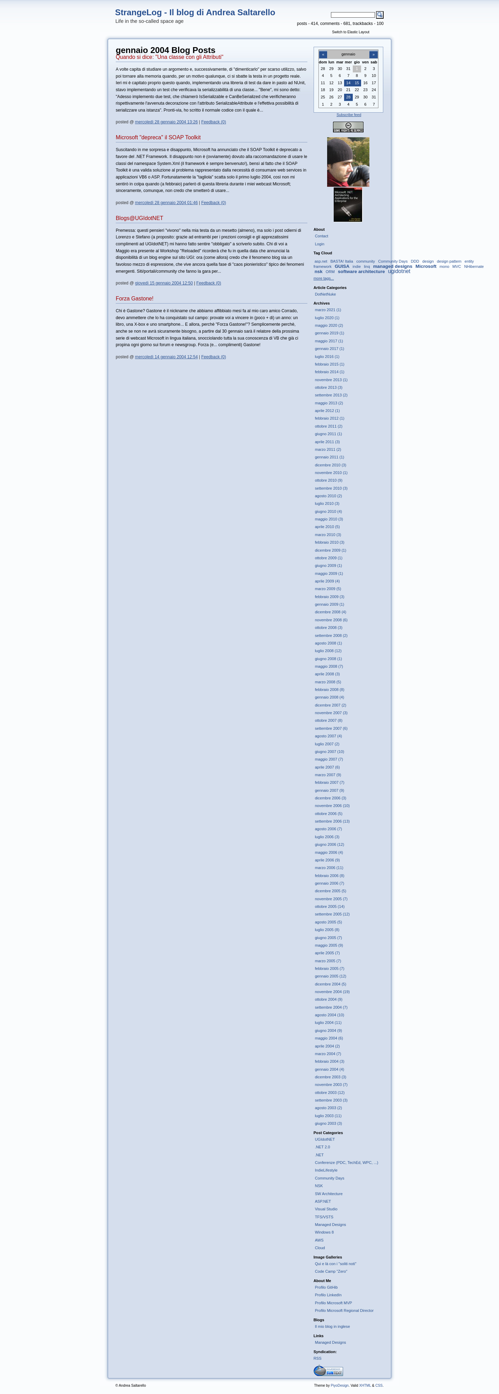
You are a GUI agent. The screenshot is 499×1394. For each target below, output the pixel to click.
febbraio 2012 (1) (329, 418)
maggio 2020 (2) (329, 325)
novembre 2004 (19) (332, 992)
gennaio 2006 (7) (329, 883)
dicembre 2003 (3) (331, 1077)
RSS (318, 1358)
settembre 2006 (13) (332, 821)
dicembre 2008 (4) (331, 612)
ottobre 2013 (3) (329, 387)
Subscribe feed (348, 115)
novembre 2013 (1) (331, 380)
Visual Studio (326, 1209)
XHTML (365, 1385)
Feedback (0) (213, 122)
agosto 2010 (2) (328, 496)
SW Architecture (329, 1194)
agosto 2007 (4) (328, 736)
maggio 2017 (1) (329, 341)
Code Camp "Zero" (331, 1271)
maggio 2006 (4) (329, 852)
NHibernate (474, 266)
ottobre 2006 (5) (329, 814)
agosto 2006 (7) (328, 829)
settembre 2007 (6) (331, 728)
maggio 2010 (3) (329, 519)
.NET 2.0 (322, 1147)
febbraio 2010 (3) (329, 542)
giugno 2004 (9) (328, 1030)
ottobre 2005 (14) (330, 906)
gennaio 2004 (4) (329, 1069)
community (365, 261)
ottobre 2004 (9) (329, 999)
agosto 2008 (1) (328, 643)
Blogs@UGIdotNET (139, 218)
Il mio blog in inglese (332, 1326)
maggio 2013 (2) (329, 403)
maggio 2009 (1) (329, 573)
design (428, 261)
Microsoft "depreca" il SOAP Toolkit (158, 137)
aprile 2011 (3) (327, 442)
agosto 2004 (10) (329, 1015)
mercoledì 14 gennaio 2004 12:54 (166, 356)
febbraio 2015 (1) (329, 364)
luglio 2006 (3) (327, 837)
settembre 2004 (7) (331, 1007)
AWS (319, 1240)
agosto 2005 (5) (328, 922)
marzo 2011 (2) (328, 449)
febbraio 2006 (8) (329, 876)
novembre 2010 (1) (331, 473)
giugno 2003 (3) (328, 1123)
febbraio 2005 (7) (329, 968)
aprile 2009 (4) (327, 581)
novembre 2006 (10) (332, 806)
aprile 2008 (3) (327, 674)
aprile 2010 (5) (327, 527)
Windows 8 (324, 1232)
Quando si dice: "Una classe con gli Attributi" (170, 57)
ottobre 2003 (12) (330, 1092)
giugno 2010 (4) (328, 511)
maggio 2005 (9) (329, 945)
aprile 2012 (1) (327, 411)
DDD (415, 261)
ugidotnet (399, 271)
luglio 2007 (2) (327, 744)
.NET (319, 1155)
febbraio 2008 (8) (329, 689)
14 (348, 83)
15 (357, 83)
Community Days (393, 261)
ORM (330, 272)
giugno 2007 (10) (329, 751)
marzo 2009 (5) (328, 589)
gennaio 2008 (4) (329, 697)
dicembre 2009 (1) (331, 550)
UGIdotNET (325, 1139)
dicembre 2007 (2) (331, 705)
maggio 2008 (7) (329, 666)
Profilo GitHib (326, 1287)
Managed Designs (330, 1224)
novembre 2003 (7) (331, 1084)
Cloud (320, 1248)
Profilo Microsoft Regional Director (344, 1310)
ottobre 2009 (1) (329, 558)
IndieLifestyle (326, 1170)
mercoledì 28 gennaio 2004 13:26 (166, 122)
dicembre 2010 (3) (331, 465)
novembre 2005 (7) (331, 899)
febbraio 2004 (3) (329, 1061)
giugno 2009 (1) (328, 565)
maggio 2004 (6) (329, 1038)
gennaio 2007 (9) (329, 790)
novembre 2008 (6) (331, 620)
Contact (322, 236)
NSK (319, 1186)
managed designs (392, 266)
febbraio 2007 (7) (329, 782)
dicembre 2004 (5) (331, 984)
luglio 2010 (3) (327, 503)
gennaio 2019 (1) (329, 333)
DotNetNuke (325, 294)
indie (356, 266)
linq (367, 266)
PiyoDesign (340, 1385)
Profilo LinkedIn (328, 1295)
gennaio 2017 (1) (329, 349)
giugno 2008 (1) (328, 659)
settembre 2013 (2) (331, 395)
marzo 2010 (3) (328, 535)
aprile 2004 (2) (327, 1046)
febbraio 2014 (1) (329, 372)
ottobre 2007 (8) (329, 720)
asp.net (321, 261)
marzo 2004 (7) (328, 1054)
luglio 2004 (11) (328, 1022)
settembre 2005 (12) (332, 914)
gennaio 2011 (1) (329, 457)
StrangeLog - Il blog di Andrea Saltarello (195, 12)
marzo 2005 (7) (328, 961)
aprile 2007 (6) (327, 767)
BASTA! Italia (341, 261)
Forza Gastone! (135, 298)
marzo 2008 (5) (328, 682)
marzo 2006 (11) (329, 868)
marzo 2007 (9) (328, 775)
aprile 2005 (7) (327, 953)
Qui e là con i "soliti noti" (336, 1264)
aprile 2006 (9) (327, 860)
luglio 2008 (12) (328, 651)
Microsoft (425, 266)
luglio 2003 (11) (328, 1116)
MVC (457, 266)
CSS (379, 1385)
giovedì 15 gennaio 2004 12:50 (164, 283)
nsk (319, 271)
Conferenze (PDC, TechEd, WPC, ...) (346, 1162)
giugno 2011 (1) (328, 434)
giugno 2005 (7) (328, 938)
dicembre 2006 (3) (331, 798)
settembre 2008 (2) (331, 635)
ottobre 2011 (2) (329, 426)
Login (319, 244)
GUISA (342, 266)
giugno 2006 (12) (329, 844)
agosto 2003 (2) (328, 1108)
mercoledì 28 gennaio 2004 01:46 (166, 202)
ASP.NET (323, 1201)
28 (348, 97)
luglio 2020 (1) (327, 318)
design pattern (449, 261)
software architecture (361, 271)
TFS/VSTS (324, 1217)
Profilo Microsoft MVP (333, 1303)
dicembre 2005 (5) (331, 891)
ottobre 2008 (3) (329, 627)
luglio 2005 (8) (327, 930)
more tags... (324, 278)
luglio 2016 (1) (327, 356)
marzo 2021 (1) (328, 310)
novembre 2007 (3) (331, 713)
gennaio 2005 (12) (331, 976)
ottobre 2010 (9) (329, 480)
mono (444, 266)
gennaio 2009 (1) (329, 604)
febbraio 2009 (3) (329, 597)
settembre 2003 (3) (331, 1100)
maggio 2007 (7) (329, 759)
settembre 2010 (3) (331, 488)
